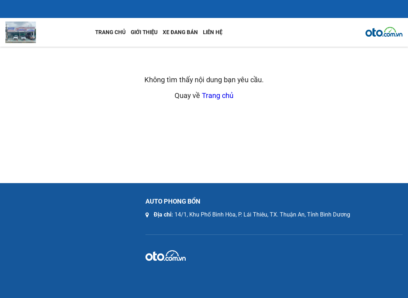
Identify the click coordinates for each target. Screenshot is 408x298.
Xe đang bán (180, 32)
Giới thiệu (144, 32)
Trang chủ (110, 32)
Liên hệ (212, 32)
